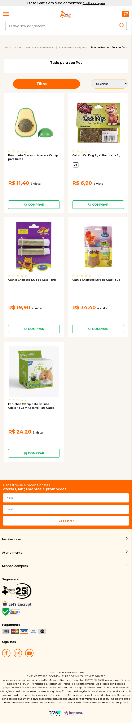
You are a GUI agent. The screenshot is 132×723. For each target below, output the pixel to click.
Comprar (36, 204)
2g (76, 164)
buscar (123, 25)
